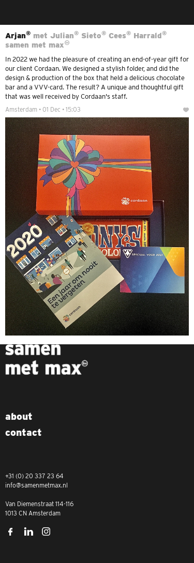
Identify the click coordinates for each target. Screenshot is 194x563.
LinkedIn (28, 531)
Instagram (46, 531)
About (19, 416)
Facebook (10, 531)
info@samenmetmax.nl (36, 485)
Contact (23, 432)
